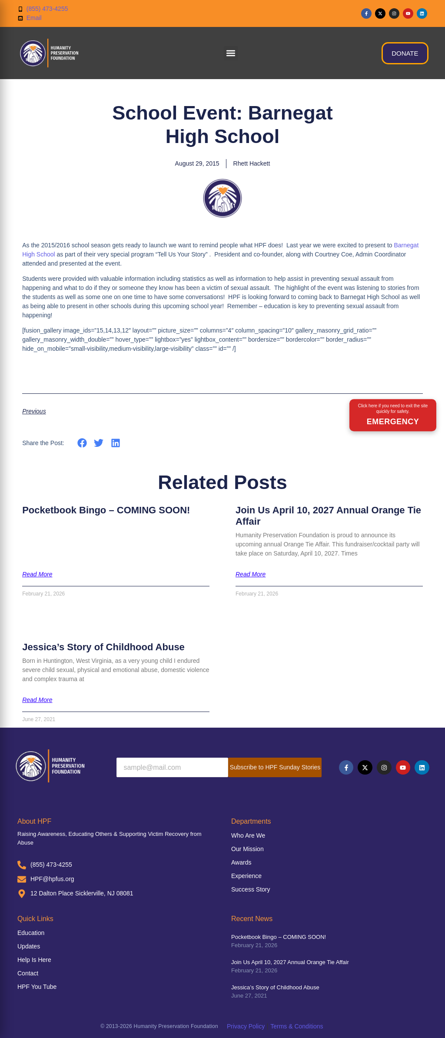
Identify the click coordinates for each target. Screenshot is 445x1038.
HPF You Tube (36, 986)
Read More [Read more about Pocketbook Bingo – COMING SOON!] (37, 574)
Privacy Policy (246, 1026)
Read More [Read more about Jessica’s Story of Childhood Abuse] (37, 700)
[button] (231, 53)
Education (30, 932)
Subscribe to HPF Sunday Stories (275, 767)
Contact (27, 973)
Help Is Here (34, 959)
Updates (28, 946)
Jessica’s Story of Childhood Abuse (103, 647)
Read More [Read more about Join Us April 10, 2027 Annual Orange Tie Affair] (251, 574)
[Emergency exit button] (392, 415)
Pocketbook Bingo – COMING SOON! (106, 510)
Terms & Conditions (296, 1026)
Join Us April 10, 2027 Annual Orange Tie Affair (290, 962)
